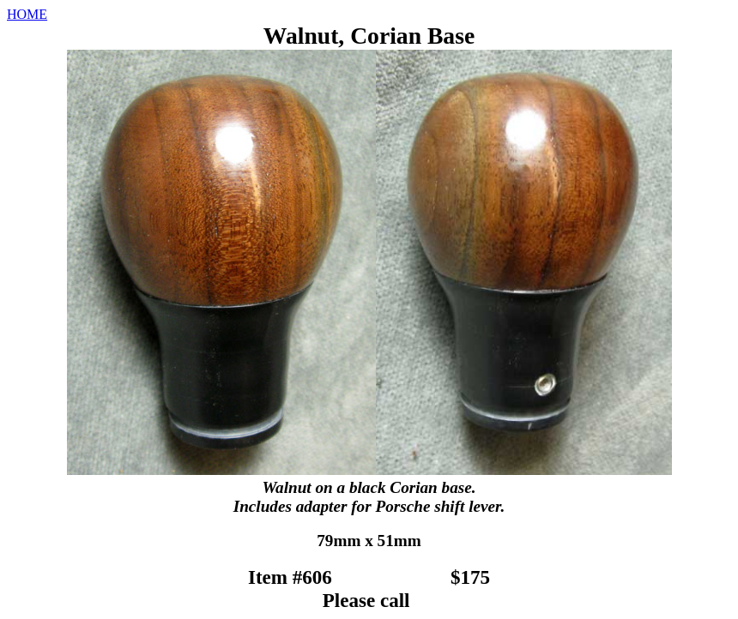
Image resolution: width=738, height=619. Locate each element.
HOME (27, 14)
